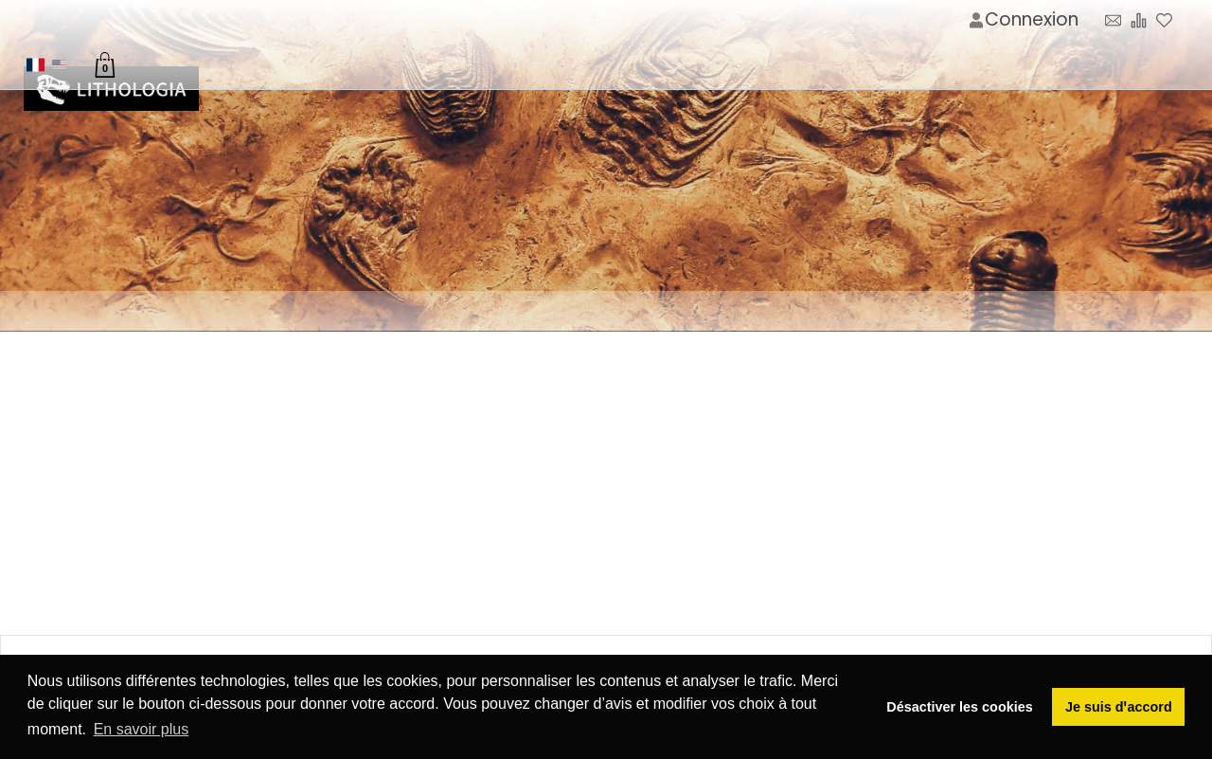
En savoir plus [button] (141, 729)
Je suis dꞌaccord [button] (1118, 706)
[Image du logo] (111, 89)
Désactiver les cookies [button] (959, 706)
